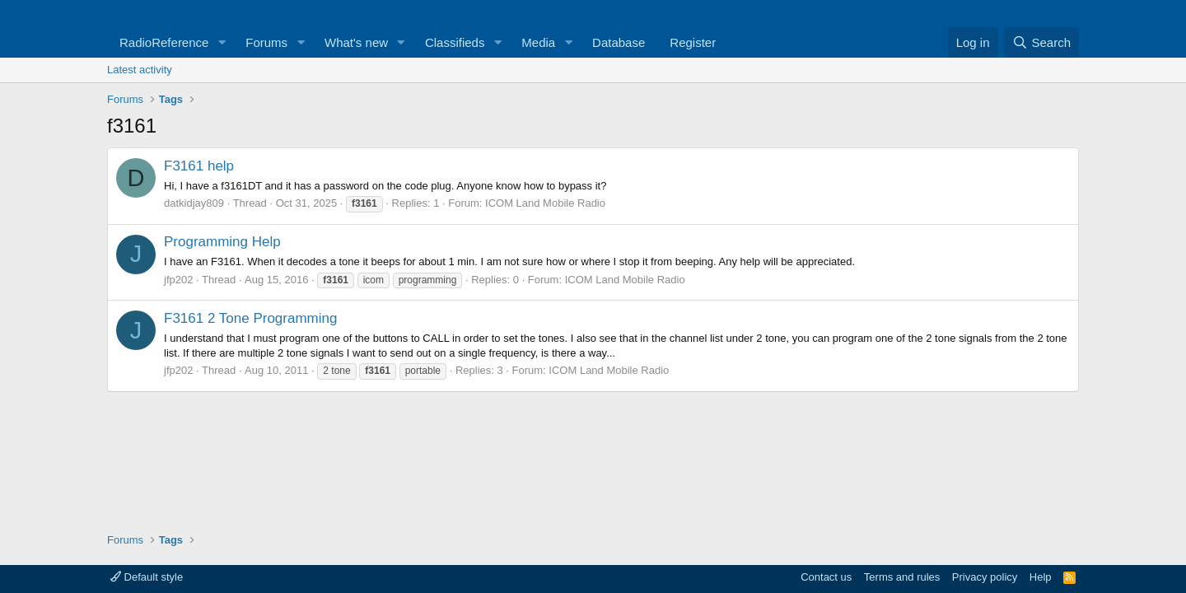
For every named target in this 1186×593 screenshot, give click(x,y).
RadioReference (163, 42)
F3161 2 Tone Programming (250, 318)
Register (693, 42)
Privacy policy (984, 577)
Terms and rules (902, 577)
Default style (146, 577)
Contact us (826, 577)
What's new (356, 42)
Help (1041, 577)
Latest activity (139, 69)
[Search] (1041, 42)
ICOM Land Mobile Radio (545, 203)
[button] (221, 42)
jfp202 (178, 279)
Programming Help (222, 242)
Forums (266, 42)
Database (618, 42)
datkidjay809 (194, 203)
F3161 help (199, 166)
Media (538, 42)
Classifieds (455, 42)
